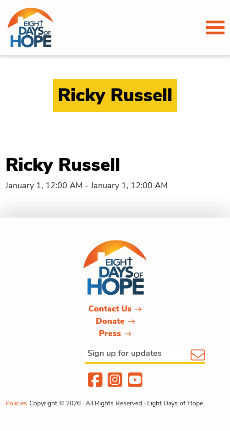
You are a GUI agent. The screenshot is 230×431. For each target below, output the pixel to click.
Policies (16, 403)
